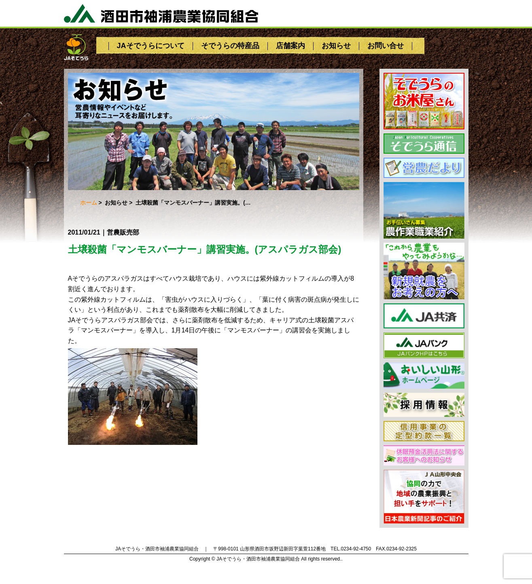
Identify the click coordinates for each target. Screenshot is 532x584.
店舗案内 (290, 46)
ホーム (88, 202)
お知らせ (336, 46)
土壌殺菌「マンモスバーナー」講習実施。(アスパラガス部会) (204, 249)
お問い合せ (385, 46)
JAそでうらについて (150, 46)
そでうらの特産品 (230, 46)
